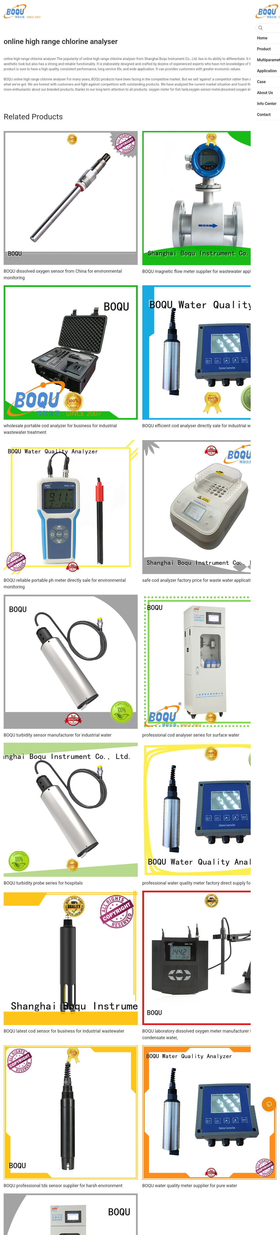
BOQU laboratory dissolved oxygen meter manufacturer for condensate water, (198, 1034)
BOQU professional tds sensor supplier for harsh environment (63, 1185)
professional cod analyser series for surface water (190, 735)
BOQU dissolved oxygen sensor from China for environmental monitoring (63, 274)
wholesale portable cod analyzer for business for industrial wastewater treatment (60, 429)
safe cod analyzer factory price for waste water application (199, 580)
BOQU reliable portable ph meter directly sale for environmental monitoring (65, 583)
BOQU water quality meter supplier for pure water (189, 1185)
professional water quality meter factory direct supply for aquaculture (209, 883)
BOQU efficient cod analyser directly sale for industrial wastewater (206, 425)
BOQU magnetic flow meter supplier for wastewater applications (204, 271)
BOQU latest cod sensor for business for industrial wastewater (64, 1031)
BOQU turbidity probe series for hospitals (43, 883)
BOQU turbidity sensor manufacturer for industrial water (57, 735)
